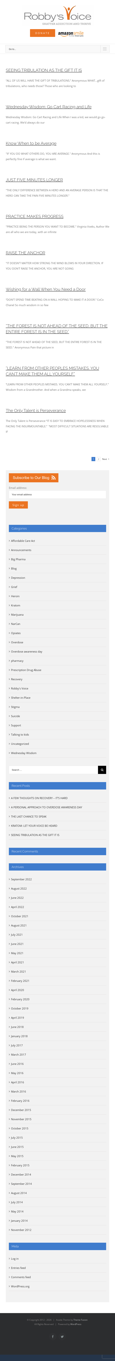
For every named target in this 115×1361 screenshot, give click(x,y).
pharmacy (17, 660)
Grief (14, 587)
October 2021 (19, 916)
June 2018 (17, 1027)
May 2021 (17, 953)
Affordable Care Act (23, 541)
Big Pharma (18, 559)
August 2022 (19, 888)
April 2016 (17, 1082)
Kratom (15, 605)
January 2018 (19, 1036)
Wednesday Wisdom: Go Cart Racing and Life (48, 106)
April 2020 (17, 990)
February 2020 (20, 999)
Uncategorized (20, 744)
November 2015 (21, 1119)
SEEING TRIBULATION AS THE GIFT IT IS (44, 70)
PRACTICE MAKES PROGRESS (34, 216)
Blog (14, 568)
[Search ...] (53, 770)
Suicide (15, 716)
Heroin (15, 596)
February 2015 (20, 1165)
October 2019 (19, 1008)
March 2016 (18, 1091)
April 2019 (17, 1017)
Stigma (15, 707)
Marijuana (17, 614)
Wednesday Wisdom (24, 753)
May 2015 (17, 1156)
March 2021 (18, 971)
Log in (15, 1258)
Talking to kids (20, 734)
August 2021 (19, 925)
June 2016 (17, 1064)
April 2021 (17, 962)
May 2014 (17, 1211)
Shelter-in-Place (20, 697)
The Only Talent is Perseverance (36, 410)
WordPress (75, 1324)
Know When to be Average (31, 143)
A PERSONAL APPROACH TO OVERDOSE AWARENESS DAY (46, 807)
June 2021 (17, 944)
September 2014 (21, 1184)
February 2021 (20, 981)
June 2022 (17, 897)
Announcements (21, 550)
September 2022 (21, 879)
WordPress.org (20, 1286)
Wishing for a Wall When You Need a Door (46, 289)
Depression (18, 577)
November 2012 (21, 1230)
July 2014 (17, 1202)
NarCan (15, 624)
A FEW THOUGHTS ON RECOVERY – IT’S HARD (39, 798)
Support (16, 725)
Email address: (18, 488)
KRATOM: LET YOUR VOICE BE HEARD (34, 825)
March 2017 (18, 1054)
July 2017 (17, 1045)
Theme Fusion (80, 1319)
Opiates (16, 633)
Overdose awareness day (26, 651)
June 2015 (17, 1147)
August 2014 (19, 1193)
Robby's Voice (19, 688)
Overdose (17, 642)
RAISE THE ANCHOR (25, 252)
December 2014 (21, 1174)
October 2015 (19, 1128)
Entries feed (18, 1268)
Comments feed (21, 1277)
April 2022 (17, 907)
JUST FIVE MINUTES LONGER (34, 179)
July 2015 (17, 1137)
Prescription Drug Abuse (26, 670)
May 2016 (17, 1073)
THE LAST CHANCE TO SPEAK (28, 816)
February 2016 (20, 1100)
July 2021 (17, 934)
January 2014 (19, 1220)
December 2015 (21, 1110)
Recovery (16, 679)
